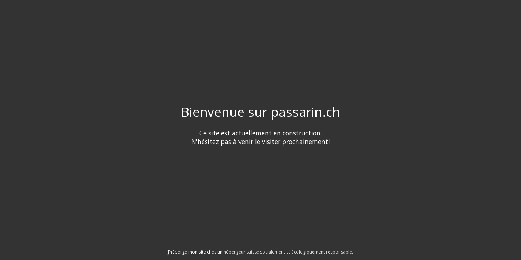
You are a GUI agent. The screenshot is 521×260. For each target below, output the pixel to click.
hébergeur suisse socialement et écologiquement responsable (288, 252)
